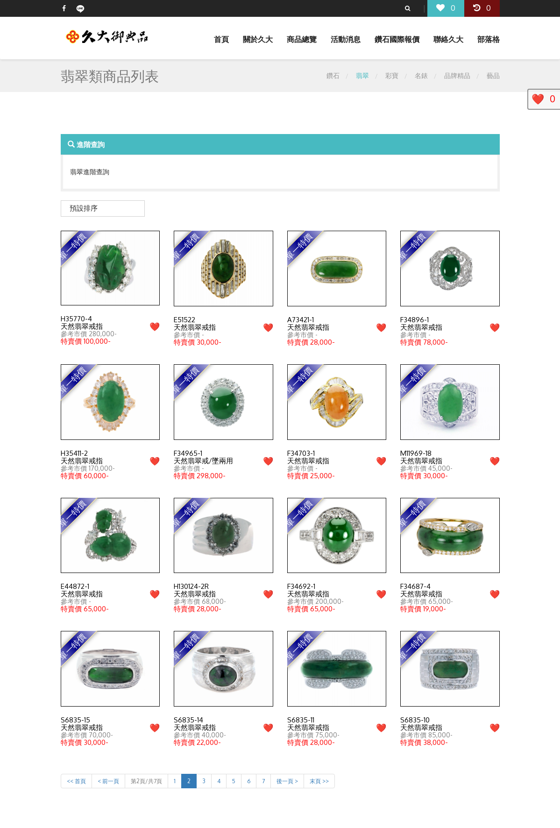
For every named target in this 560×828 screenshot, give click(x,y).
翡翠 (362, 75)
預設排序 (84, 208)
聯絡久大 (448, 39)
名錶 (421, 75)
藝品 (493, 75)
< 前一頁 (108, 781)
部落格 (488, 39)
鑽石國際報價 (397, 39)
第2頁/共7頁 (146, 781)
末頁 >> (319, 781)
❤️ (154, 326)
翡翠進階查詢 (89, 172)
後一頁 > (287, 781)
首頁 (221, 39)
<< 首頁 (76, 781)
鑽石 (333, 75)
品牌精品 (457, 75)
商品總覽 (302, 39)
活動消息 (346, 39)
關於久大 (258, 39)
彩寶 (391, 75)
